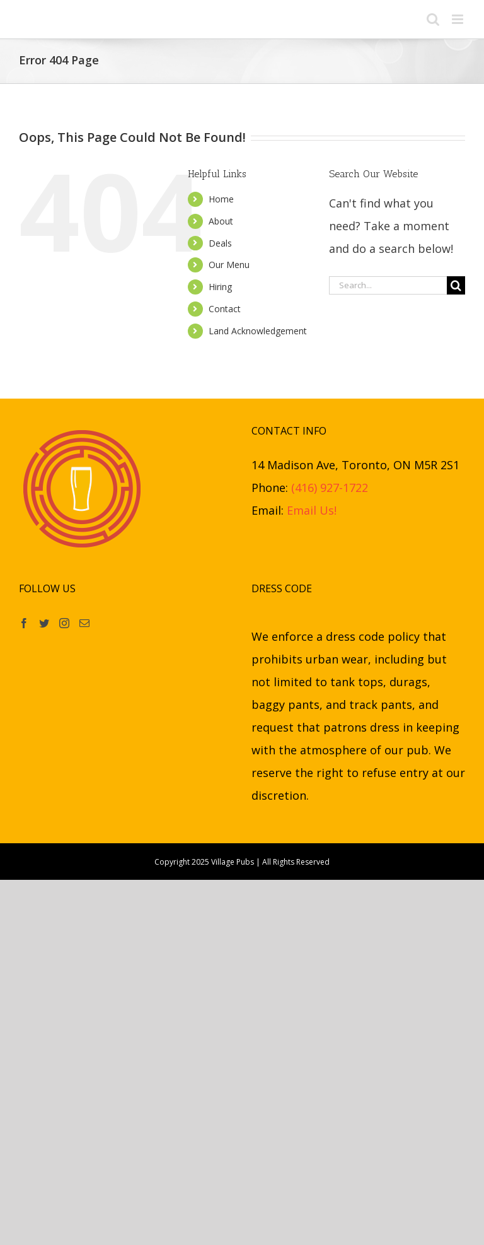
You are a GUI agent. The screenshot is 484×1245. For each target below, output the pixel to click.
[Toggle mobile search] (433, 19)
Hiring (220, 287)
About (221, 221)
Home (221, 199)
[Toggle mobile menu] (458, 19)
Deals (220, 243)
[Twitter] (44, 623)
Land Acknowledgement (258, 331)
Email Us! (312, 510)
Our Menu (229, 265)
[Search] (456, 285)
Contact (225, 309)
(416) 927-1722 (329, 487)
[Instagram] (64, 623)
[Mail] (84, 623)
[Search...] (388, 285)
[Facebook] (24, 623)
